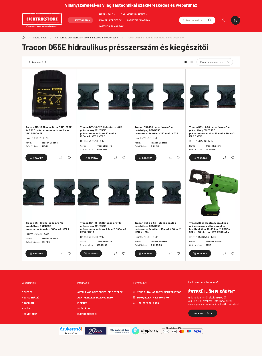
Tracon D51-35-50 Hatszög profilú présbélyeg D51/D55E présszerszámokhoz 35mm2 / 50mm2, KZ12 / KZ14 (158, 227)
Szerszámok (40, 37)
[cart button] (235, 20)
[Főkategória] (23, 38)
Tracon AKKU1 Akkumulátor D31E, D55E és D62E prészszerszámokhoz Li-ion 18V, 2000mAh (48, 130)
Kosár (26, 308)
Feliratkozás (203, 313)
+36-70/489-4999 (148, 302)
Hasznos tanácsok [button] (111, 26)
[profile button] (223, 20)
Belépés (27, 292)
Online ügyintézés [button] (133, 14)
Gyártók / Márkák (138, 20)
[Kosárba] (36, 157)
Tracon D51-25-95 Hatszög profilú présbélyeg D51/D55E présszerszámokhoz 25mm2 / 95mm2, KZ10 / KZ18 (103, 227)
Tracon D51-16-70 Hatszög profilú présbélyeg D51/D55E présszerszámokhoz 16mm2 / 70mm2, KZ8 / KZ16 (212, 132)
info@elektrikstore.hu (153, 297)
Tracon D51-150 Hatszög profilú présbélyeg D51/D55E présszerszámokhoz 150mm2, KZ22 (156, 130)
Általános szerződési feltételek (100, 292)
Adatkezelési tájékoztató (95, 297)
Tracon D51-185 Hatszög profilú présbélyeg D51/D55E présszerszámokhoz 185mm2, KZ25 (47, 226)
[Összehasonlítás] (61, 157)
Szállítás (83, 308)
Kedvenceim (29, 313)
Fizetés (82, 302)
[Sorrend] (214, 62)
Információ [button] (105, 14)
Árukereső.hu (71, 333)
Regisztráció (30, 297)
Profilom (28, 302)
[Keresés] (210, 20)
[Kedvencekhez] (69, 157)
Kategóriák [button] (80, 20)
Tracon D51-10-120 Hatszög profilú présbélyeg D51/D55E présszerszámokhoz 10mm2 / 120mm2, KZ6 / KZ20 (101, 132)
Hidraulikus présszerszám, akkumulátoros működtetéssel (86, 37)
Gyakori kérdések (110, 20)
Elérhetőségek (87, 313)
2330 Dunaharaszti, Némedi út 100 (159, 292)
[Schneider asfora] (197, 20)
